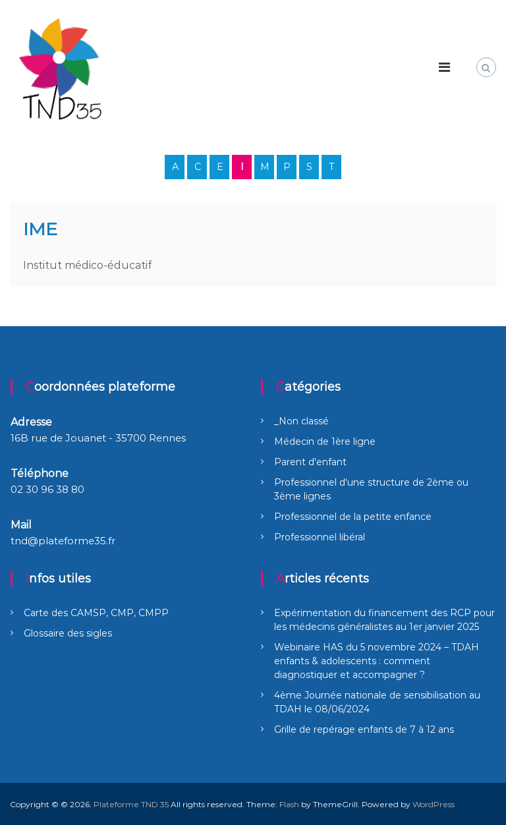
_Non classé (301, 421)
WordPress (433, 804)
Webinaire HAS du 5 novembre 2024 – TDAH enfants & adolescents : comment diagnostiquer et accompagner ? (376, 661)
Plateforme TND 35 (131, 804)
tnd (19, 540)
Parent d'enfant (310, 462)
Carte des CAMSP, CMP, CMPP (96, 613)
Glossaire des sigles (68, 633)
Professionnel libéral (319, 537)
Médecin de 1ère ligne (325, 441)
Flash (289, 804)
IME (40, 229)
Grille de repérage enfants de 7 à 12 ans (364, 729)
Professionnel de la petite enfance (353, 517)
